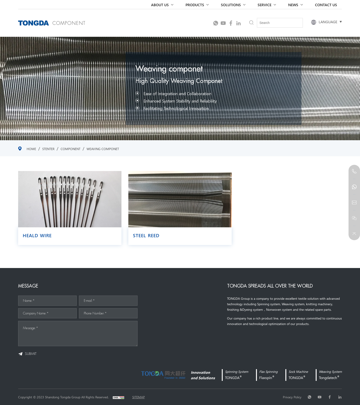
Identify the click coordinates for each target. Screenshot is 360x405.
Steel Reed (146, 235)
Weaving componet (103, 148)
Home (31, 148)
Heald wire (37, 235)
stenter (48, 148)
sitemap (138, 397)
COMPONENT (70, 148)
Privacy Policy (292, 397)
